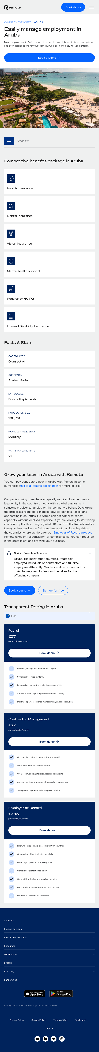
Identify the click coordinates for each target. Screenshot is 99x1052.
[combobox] (49, 616)
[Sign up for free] (53, 590)
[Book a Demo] (49, 57)
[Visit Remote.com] (24, 7)
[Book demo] (73, 7)
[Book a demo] (19, 590)
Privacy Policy (17, 1020)
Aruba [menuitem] (38, 22)
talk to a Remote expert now (39, 485)
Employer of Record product (73, 532)
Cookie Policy (38, 1020)
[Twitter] (53, 1039)
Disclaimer (80, 1020)
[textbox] (49, 616)
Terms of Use (60, 1020)
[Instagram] (62, 1039)
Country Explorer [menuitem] (18, 22)
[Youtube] (37, 1039)
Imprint (49, 1028)
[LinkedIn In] (45, 1039)
